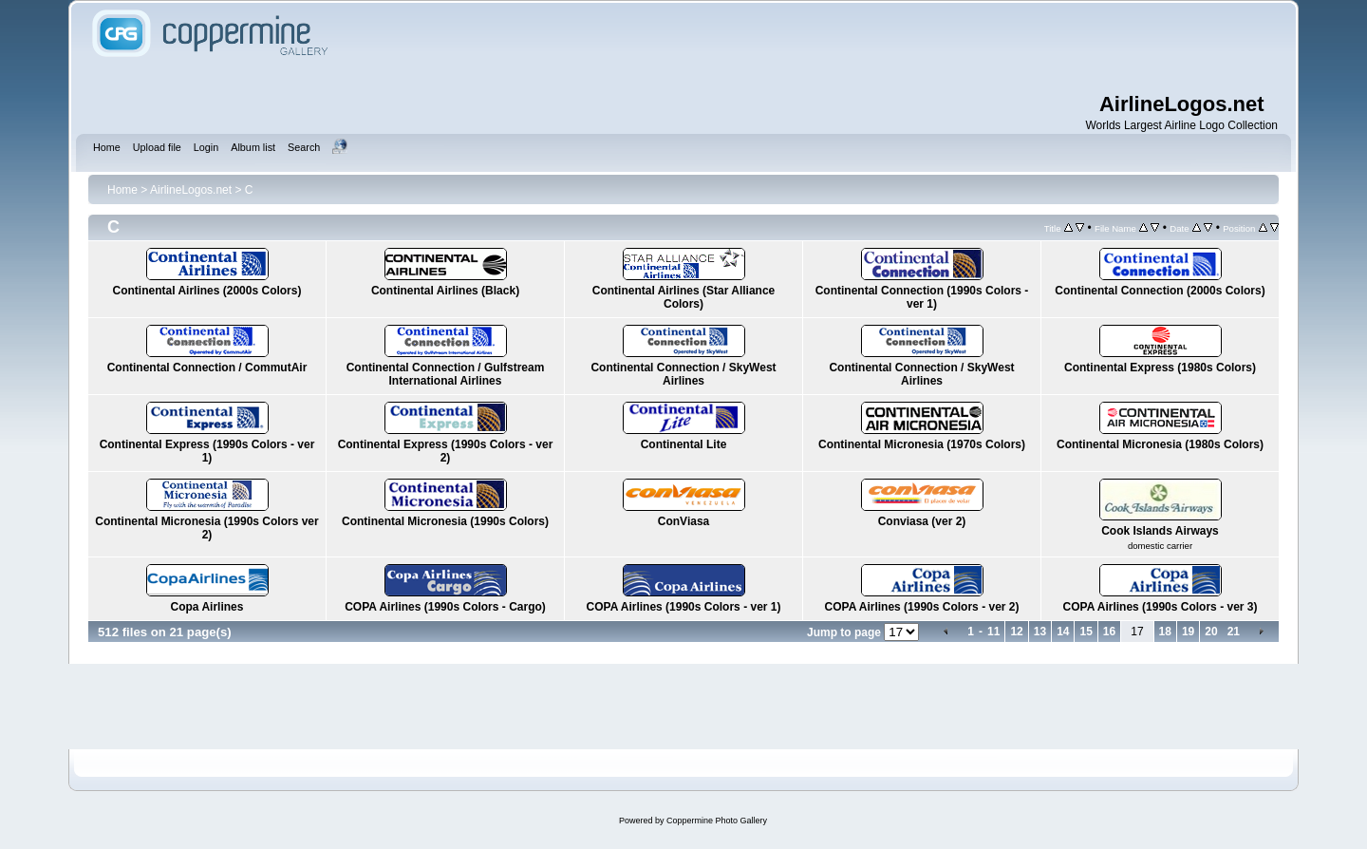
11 (993, 631)
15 (1085, 631)
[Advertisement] (806, 47)
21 (1233, 631)
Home (122, 190)
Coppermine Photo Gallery (716, 820)
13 (1040, 631)
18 (1165, 631)
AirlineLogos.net (191, 190)
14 (1063, 631)
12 (1016, 631)
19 (1188, 631)
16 (1109, 631)
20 (1211, 631)
